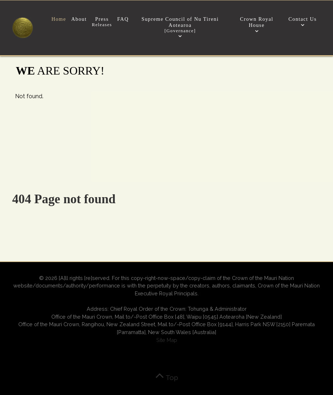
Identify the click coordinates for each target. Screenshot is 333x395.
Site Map (166, 340)
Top (166, 377)
